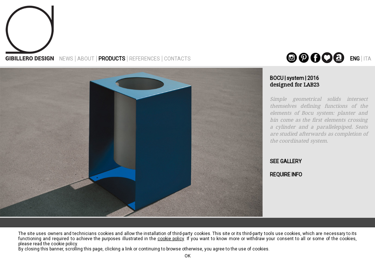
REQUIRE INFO (286, 174)
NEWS (66, 59)
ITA (367, 59)
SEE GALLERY (286, 161)
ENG (355, 59)
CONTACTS (177, 59)
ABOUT (85, 59)
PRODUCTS (112, 59)
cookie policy (170, 238)
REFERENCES (144, 59)
